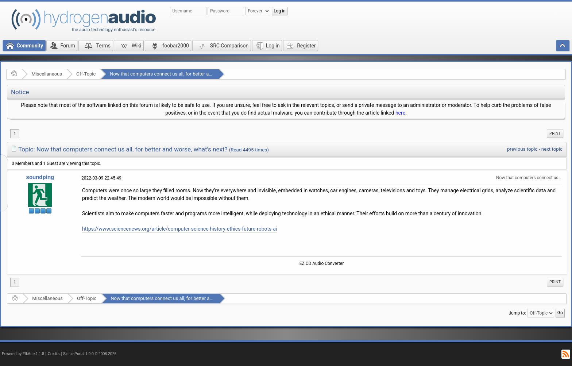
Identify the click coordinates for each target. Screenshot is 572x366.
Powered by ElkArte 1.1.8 (23, 354)
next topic (552, 149)
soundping (40, 177)
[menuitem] (555, 133)
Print (555, 133)
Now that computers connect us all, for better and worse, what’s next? (183, 74)
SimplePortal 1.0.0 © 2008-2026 (89, 354)
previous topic (522, 149)
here (400, 113)
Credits (54, 354)
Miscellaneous (46, 74)
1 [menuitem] (14, 133)
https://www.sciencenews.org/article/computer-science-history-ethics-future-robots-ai (179, 229)
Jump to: (517, 313)
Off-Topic (86, 74)
